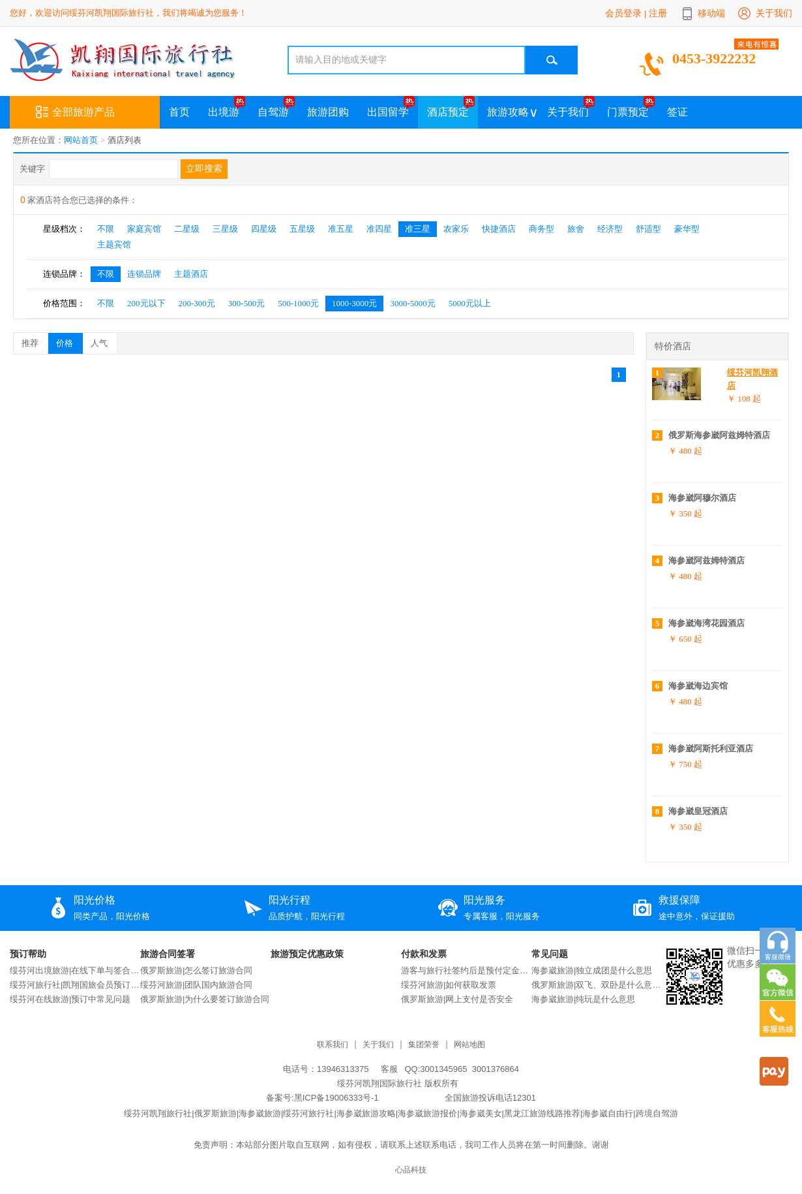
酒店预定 (448, 112)
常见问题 (549, 954)
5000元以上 (470, 303)
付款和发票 (424, 954)
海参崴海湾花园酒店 (706, 623)
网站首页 (81, 140)
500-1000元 (298, 303)
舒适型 (648, 229)
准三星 (417, 229)
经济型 (610, 229)
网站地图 (469, 1045)
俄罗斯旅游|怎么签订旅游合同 (196, 970)
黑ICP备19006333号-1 (336, 1098)
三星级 (225, 229)
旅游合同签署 (167, 954)
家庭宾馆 (144, 229)
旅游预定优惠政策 (307, 954)
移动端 (711, 13)
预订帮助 (28, 954)
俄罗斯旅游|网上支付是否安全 (457, 999)
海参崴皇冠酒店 (698, 811)
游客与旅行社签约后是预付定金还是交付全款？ (466, 970)
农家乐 (456, 229)
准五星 (340, 229)
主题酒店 (191, 274)
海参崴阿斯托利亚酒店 (710, 748)
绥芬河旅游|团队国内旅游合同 (196, 985)
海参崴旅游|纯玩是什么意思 (583, 999)
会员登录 (623, 13)
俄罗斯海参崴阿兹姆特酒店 (719, 435)
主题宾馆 (114, 244)
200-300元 (197, 303)
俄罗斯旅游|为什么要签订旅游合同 (204, 999)
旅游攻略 (508, 112)
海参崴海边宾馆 (698, 686)
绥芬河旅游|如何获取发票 (448, 985)
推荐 (35, 341)
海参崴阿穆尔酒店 (702, 498)
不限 (105, 229)
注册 (658, 13)
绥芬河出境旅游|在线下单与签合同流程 (75, 970)
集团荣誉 (423, 1045)
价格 (69, 341)
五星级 (302, 229)
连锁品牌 (144, 274)
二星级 (187, 229)
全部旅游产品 (75, 112)
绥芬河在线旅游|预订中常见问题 (70, 999)
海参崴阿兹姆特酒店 (706, 560)
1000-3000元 (354, 303)
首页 (179, 112)
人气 (104, 341)
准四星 (379, 229)
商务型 (541, 229)
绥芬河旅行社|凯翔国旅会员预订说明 (75, 985)
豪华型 (687, 229)
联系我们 (332, 1045)
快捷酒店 (499, 229)
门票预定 (628, 112)
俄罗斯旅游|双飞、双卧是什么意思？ (596, 985)
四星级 (263, 229)
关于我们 (774, 13)
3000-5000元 (412, 303)
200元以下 (146, 303)
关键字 (32, 169)
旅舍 (575, 229)
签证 (677, 112)
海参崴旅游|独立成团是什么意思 (591, 970)
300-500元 (246, 303)
